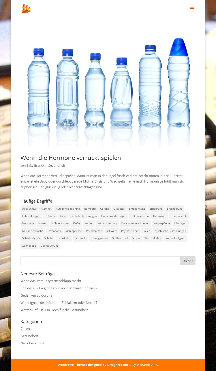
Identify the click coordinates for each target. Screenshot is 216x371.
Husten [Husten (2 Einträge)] (42, 223)
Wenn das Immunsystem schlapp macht (51, 281)
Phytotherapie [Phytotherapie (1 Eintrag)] (129, 231)
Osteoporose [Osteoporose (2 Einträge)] (74, 231)
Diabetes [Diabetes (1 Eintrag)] (119, 208)
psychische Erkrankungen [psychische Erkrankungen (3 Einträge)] (170, 231)
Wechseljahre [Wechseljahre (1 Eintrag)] (153, 238)
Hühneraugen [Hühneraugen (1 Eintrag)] (60, 223)
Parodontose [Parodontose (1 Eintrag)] (94, 231)
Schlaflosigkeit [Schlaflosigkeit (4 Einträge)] (31, 238)
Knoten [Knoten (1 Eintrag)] (89, 223)
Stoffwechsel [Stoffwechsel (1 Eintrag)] (120, 238)
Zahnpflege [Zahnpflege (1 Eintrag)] (29, 245)
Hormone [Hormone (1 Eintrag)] (28, 223)
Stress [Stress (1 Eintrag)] (136, 238)
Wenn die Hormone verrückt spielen (71, 157)
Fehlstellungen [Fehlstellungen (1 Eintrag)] (31, 216)
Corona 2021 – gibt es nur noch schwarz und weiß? (59, 288)
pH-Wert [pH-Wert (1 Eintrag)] (111, 231)
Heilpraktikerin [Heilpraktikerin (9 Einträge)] (140, 216)
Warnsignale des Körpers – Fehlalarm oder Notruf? (59, 302)
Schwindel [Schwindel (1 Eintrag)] (64, 238)
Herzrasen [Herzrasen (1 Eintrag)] (159, 216)
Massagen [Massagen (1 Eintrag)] (180, 223)
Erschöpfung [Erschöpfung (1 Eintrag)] (174, 208)
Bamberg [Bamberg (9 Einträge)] (90, 208)
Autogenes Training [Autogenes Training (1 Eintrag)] (68, 208)
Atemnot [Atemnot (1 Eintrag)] (46, 208)
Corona (26, 328)
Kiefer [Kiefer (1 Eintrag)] (76, 223)
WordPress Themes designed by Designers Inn (93, 365)
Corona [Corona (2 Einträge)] (104, 208)
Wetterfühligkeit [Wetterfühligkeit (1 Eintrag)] (175, 238)
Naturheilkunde (32, 343)
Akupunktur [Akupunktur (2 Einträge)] (29, 208)
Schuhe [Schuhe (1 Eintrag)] (48, 238)
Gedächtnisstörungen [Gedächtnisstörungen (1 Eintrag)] (83, 216)
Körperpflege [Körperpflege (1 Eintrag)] (162, 223)
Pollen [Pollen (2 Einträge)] (146, 231)
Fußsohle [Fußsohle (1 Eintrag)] (50, 216)
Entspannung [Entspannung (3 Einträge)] (137, 208)
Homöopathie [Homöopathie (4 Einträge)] (179, 216)
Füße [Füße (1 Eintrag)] (63, 216)
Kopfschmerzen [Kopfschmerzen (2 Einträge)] (107, 223)
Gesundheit (56, 165)
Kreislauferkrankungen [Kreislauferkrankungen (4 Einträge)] (135, 223)
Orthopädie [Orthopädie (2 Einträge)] (55, 231)
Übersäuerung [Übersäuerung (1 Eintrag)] (49, 245)
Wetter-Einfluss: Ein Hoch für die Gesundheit (54, 310)
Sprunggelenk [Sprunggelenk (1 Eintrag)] (99, 238)
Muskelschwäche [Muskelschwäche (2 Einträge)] (32, 231)
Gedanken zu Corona (36, 295)
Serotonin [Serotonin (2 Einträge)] (80, 238)
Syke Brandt (35, 165)
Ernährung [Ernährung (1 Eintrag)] (156, 208)
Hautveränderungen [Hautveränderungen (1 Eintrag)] (113, 216)
